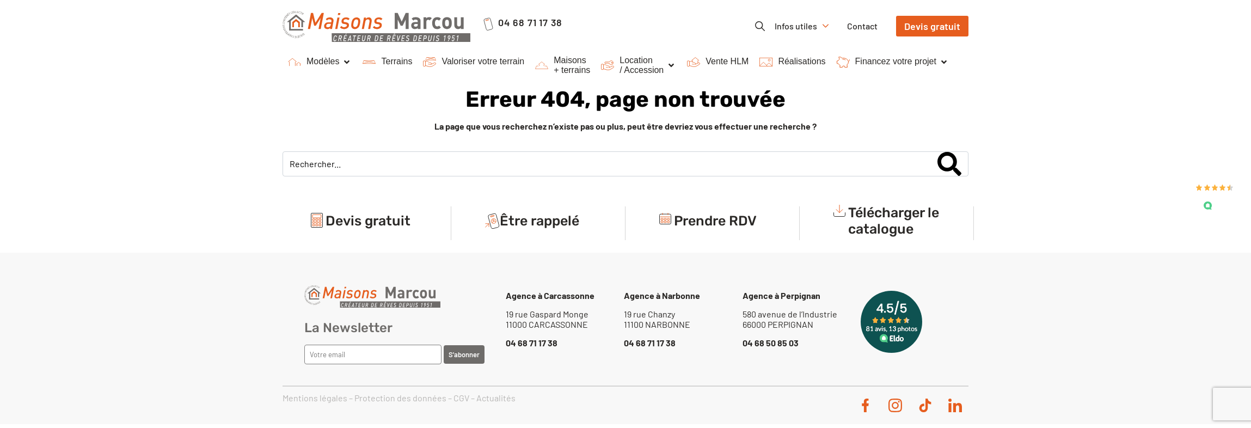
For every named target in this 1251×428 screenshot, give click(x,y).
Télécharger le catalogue (893, 221)
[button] (320, 62)
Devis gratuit (368, 221)
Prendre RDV (715, 221)
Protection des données (400, 398)
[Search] (949, 164)
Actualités (496, 398)
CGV (461, 398)
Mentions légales (315, 398)
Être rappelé (539, 221)
